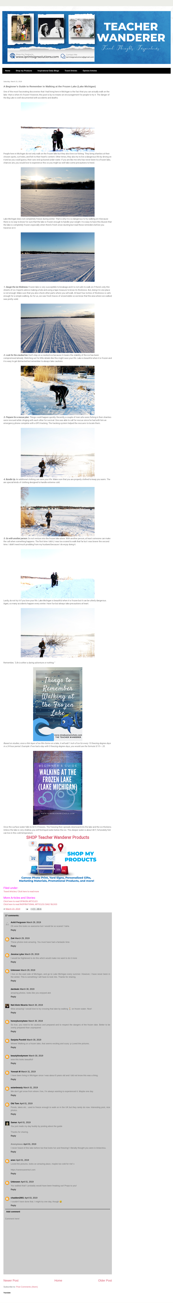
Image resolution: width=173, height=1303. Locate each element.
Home (7, 71)
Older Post (105, 1280)
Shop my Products (24, 71)
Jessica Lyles (17, 954)
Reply (13, 930)
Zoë (12, 938)
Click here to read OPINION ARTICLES (20, 901)
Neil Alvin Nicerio (19, 1005)
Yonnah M (16, 1071)
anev (13, 1160)
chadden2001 (17, 1198)
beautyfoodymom (19, 1056)
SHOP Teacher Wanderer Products (57, 837)
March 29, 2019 (34, 922)
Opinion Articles (90, 71)
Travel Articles (71, 71)
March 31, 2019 (28, 1071)
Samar (14, 1122)
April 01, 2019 (26, 1103)
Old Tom (15, 1103)
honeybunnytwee (19, 1021)
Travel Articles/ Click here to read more (21, 891)
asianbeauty (17, 1087)
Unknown (15, 970)
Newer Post (10, 1280)
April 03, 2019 (31, 1198)
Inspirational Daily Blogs (48, 71)
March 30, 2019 (27, 989)
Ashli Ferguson (18, 922)
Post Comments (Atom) (27, 1287)
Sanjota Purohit (18, 1040)
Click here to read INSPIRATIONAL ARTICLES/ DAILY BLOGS (30, 904)
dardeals (15, 989)
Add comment (13, 1212)
